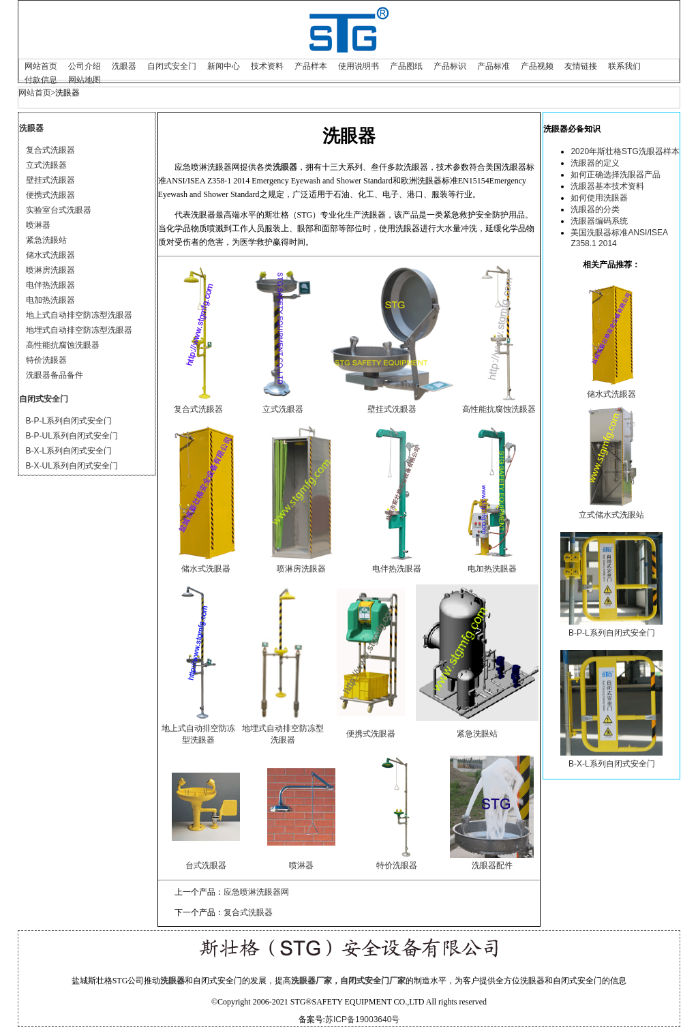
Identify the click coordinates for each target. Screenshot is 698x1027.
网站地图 (84, 80)
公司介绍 (84, 66)
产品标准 (493, 66)
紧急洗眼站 (46, 240)
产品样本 (310, 66)
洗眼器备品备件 (54, 375)
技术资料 (267, 66)
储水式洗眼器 (50, 255)
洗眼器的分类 (595, 209)
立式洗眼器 (46, 165)
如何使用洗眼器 (599, 198)
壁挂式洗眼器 (50, 180)
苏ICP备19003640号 (362, 1019)
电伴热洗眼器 (50, 285)
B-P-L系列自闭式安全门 (69, 421)
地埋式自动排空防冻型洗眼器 (79, 330)
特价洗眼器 (46, 360)
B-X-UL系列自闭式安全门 (72, 466)
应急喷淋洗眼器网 (256, 892)
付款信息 (41, 80)
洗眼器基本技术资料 (607, 186)
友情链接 (580, 66)
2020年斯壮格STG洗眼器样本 (625, 151)
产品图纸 (406, 66)
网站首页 (41, 66)
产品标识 (450, 66)
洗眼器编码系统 (599, 221)
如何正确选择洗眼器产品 (616, 174)
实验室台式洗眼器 (58, 210)
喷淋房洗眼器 (50, 270)
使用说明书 (358, 66)
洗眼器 (124, 66)
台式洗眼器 (205, 865)
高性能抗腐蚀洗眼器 (63, 345)
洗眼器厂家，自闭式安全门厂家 (348, 980)
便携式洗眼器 (50, 195)
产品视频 (537, 66)
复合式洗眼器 (50, 150)
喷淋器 (38, 225)
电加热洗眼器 (50, 300)
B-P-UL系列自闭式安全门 (72, 436)
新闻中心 (223, 66)
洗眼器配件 (492, 865)
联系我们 (624, 66)
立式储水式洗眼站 (611, 515)
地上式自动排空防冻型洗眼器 (79, 315)
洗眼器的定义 (595, 163)
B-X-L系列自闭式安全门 (69, 451)
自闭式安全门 (171, 66)
